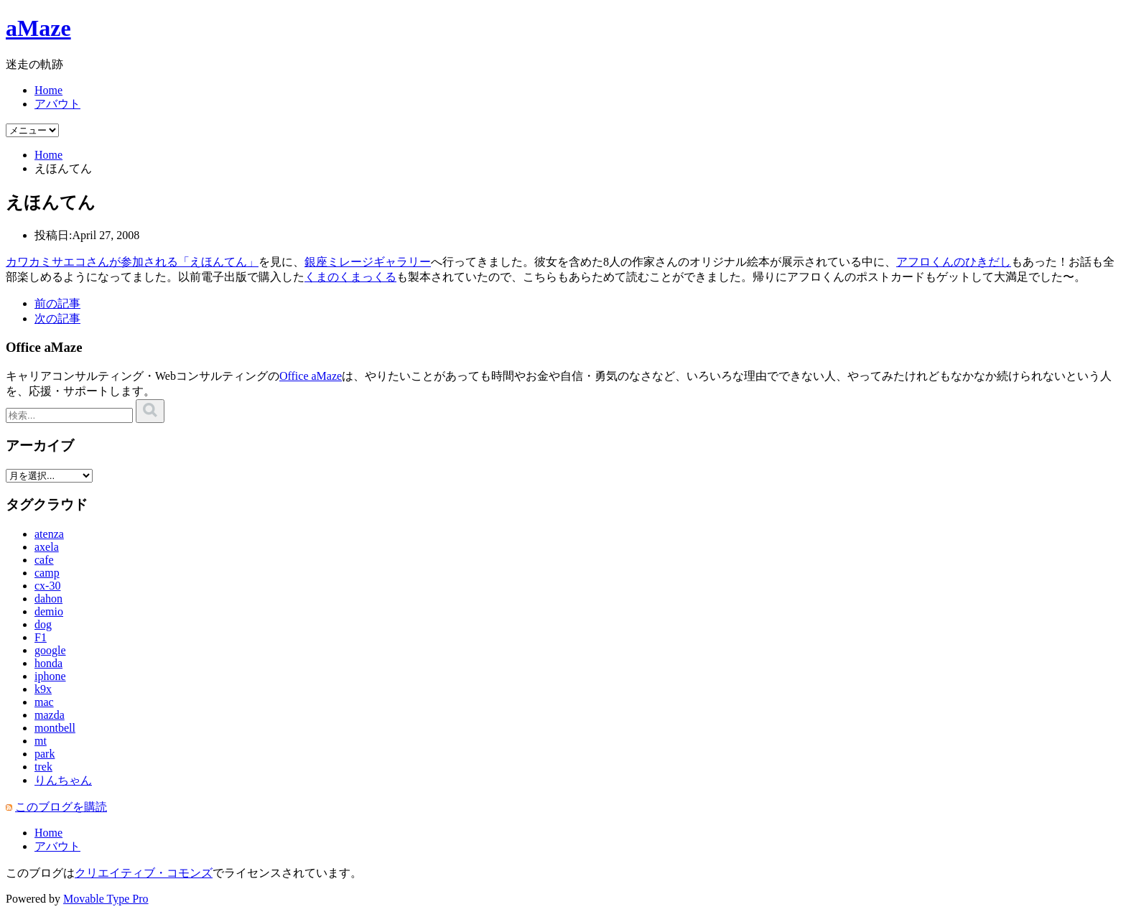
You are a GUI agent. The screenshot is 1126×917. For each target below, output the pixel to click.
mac (44, 702)
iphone (50, 676)
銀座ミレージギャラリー (367, 262)
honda (48, 663)
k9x (43, 689)
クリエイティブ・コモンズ (144, 873)
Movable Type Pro (106, 899)
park (44, 754)
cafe (44, 560)
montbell (54, 728)
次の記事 (57, 318)
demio (48, 611)
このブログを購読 (61, 807)
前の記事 (57, 303)
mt (40, 741)
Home (48, 90)
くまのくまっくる (350, 277)
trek (43, 766)
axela (46, 547)
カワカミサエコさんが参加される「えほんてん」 (132, 262)
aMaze (38, 28)
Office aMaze (310, 376)
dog (43, 624)
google (50, 650)
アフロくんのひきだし (953, 262)
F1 (40, 637)
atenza (49, 534)
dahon (48, 598)
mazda (49, 715)
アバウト (57, 104)
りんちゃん (63, 780)
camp (47, 573)
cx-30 (47, 585)
